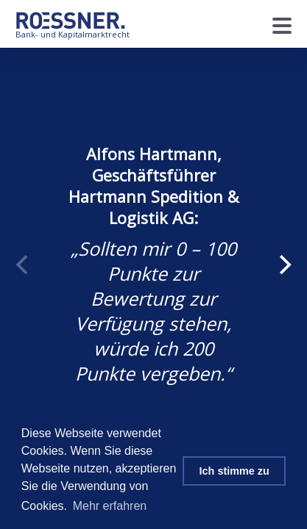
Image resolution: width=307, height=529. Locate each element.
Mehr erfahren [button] (110, 506)
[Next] (283, 264)
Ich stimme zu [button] (234, 471)
